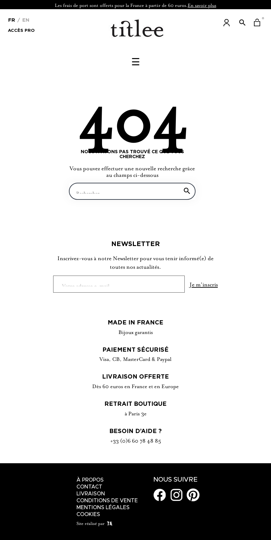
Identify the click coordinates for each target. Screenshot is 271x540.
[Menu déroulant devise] (11, 19)
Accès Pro (21, 30)
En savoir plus (202, 5)
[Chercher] (132, 191)
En (25, 20)
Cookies (88, 514)
